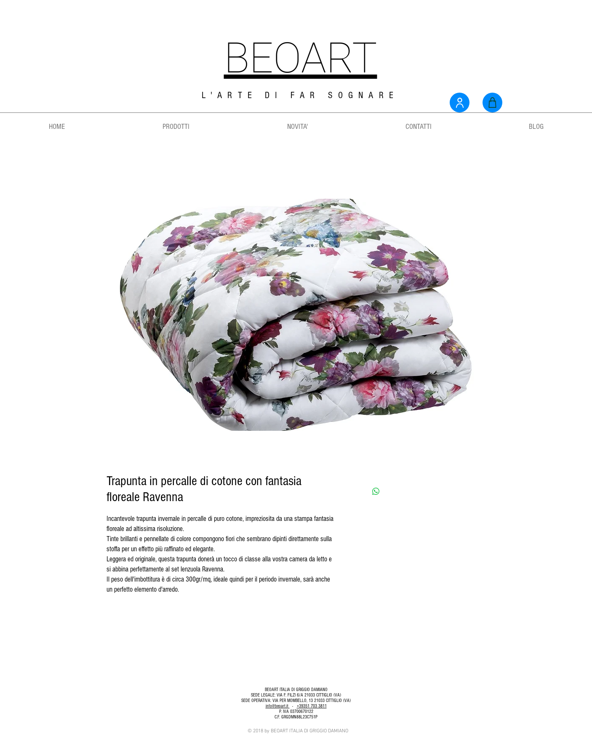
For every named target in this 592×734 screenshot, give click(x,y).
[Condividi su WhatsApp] (376, 491)
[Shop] (492, 102)
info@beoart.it (278, 706)
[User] (459, 102)
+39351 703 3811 (312, 706)
